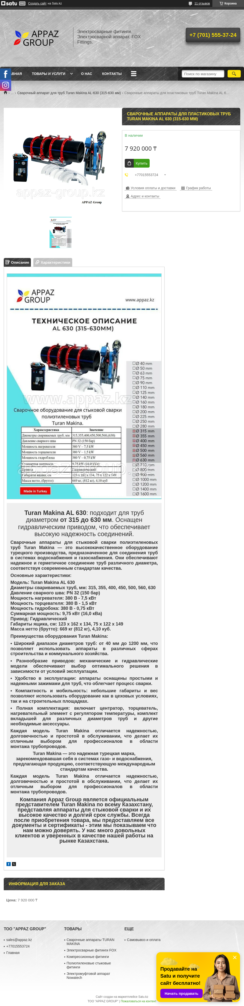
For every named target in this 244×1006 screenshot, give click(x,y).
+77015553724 (18, 946)
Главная (13, 74)
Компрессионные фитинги (88, 957)
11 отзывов (202, 3)
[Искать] (234, 73)
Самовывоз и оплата (144, 940)
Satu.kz (143, 997)
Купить (141, 163)
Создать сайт (37, 3)
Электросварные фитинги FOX (92, 950)
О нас (86, 74)
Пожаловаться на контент (138, 1001)
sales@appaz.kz (19, 940)
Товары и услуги (48, 74)
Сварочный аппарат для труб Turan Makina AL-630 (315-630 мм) (69, 93)
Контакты (112, 74)
